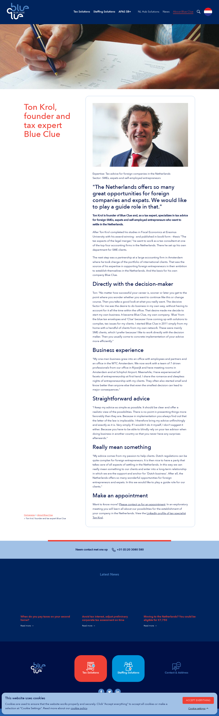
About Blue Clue (45, 515)
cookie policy (79, 708)
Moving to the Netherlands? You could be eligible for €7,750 (170, 618)
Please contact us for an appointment (142, 504)
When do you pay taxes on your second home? (45, 618)
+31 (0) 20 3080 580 (130, 550)
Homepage (29, 515)
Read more (26, 625)
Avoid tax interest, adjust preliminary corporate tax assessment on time (105, 618)
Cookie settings (196, 708)
